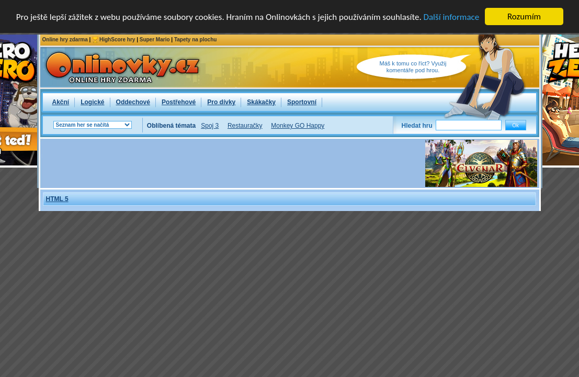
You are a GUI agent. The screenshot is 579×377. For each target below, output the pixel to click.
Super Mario (155, 39)
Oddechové (133, 102)
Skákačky (261, 102)
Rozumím (524, 16)
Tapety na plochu (195, 39)
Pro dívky (221, 102)
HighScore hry (117, 39)
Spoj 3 (210, 125)
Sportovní (301, 102)
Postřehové (179, 102)
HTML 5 (57, 199)
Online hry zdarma (65, 39)
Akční (61, 102)
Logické (92, 102)
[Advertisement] (232, 163)
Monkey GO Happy (297, 125)
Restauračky (245, 125)
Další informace (452, 16)
